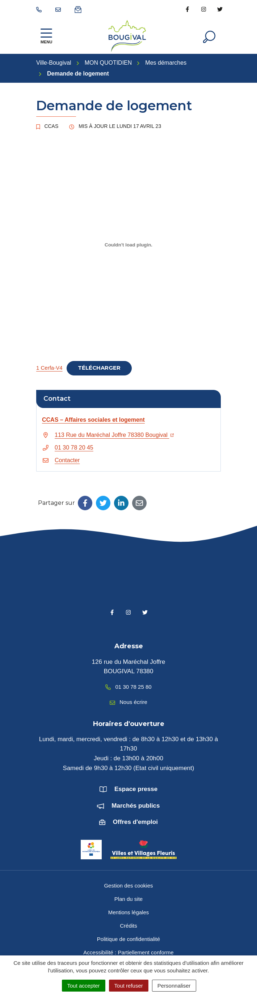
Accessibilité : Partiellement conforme (128, 952)
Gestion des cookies (128, 885)
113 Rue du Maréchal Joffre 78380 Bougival (114, 435)
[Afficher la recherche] (209, 36)
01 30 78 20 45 (74, 447)
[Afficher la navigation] (46, 36)
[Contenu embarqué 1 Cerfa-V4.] (128, 244)
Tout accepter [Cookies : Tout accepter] (83, 986)
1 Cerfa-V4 (49, 368)
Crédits (128, 926)
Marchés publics (135, 805)
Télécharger (99, 367)
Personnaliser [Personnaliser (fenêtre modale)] (174, 986)
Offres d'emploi (135, 821)
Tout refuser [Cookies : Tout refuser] (128, 986)
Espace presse (135, 789)
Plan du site (128, 899)
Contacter (67, 460)
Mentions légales (128, 912)
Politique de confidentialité (128, 939)
